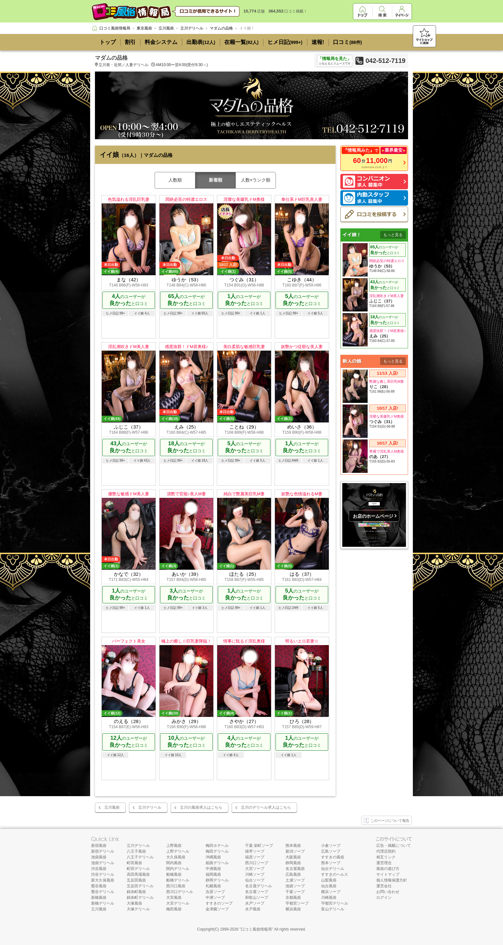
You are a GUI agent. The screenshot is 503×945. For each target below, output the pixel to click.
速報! (317, 42)
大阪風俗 (293, 857)
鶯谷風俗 (99, 886)
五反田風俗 (136, 880)
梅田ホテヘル (217, 845)
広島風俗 (293, 874)
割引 (130, 42)
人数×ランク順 (255, 180)
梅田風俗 (174, 909)
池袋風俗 (99, 857)
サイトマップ (387, 874)
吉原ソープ (215, 892)
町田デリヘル (138, 868)
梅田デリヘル (217, 851)
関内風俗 (174, 863)
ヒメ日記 (285, 42)
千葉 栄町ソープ (259, 845)
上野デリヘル (177, 851)
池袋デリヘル (102, 863)
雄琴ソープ (254, 851)
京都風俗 (293, 897)
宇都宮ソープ (297, 903)
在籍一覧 (241, 42)
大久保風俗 (175, 857)
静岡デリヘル (217, 880)
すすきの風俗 (332, 857)
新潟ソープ (295, 851)
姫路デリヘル (217, 863)
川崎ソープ (254, 874)
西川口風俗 (175, 886)
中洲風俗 (213, 868)
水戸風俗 (252, 909)
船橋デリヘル (177, 880)
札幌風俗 (213, 886)
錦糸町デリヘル (140, 897)
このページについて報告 (386, 821)
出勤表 (200, 42)
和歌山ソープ (256, 897)
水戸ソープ (254, 903)
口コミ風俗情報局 (256, 929)
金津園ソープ (217, 909)
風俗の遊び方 (387, 868)
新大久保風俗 (102, 880)
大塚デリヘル (138, 909)
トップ (107, 42)
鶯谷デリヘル (102, 892)
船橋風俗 (174, 874)
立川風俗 (112, 807)
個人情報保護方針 (391, 880)
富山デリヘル (332, 909)
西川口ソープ (256, 863)
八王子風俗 (136, 851)
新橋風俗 (99, 897)
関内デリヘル (177, 868)
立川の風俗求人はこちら (201, 807)
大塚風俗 (134, 903)
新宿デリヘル (102, 851)
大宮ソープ (254, 868)
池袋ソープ (295, 886)
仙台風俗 (329, 886)
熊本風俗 (293, 845)
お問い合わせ (387, 892)
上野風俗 (174, 845)
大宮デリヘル (177, 903)
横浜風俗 (293, 909)
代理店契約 (386, 851)
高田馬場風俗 (138, 874)
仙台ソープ (254, 880)
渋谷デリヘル (102, 874)
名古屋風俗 (295, 868)
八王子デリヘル (140, 857)
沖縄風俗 (213, 857)
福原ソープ (254, 857)
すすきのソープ (219, 903)
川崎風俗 (329, 897)
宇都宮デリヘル (334, 903)
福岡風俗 (213, 874)
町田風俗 (134, 863)
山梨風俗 (329, 880)
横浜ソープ (330, 892)
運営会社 (384, 886)
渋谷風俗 (99, 868)
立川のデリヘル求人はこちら (266, 807)
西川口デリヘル (179, 892)
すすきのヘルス (334, 874)
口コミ (347, 42)
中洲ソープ (215, 897)
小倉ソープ (330, 845)
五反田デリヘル (140, 886)
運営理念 (384, 863)
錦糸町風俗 (136, 892)
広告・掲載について (393, 845)
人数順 (175, 180)
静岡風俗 (293, 863)
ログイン (384, 897)
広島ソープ (330, 851)
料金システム (161, 42)
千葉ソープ (295, 892)
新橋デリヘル (102, 903)
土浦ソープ (295, 880)
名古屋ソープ (256, 892)
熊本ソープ (330, 863)
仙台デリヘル (332, 868)
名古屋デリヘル (258, 886)
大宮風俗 (174, 897)
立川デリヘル (149, 807)
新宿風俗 (99, 845)
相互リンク (386, 857)
